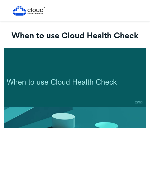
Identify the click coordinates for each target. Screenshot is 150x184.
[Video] (75, 88)
